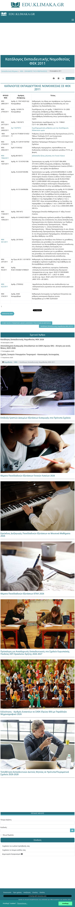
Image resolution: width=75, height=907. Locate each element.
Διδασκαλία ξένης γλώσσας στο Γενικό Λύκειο (48, 156)
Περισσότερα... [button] (22, 903)
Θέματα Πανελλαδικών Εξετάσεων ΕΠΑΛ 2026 (22, 593)
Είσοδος (42, 892)
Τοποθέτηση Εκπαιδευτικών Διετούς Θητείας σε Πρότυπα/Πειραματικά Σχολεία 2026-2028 (34, 773)
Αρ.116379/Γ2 (16, 128)
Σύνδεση (37, 840)
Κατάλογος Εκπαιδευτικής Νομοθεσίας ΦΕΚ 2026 (22, 339)
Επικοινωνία (7, 892)
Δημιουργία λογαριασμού (12, 854)
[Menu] (73, 20)
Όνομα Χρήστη (5, 820)
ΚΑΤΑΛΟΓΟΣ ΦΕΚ (7, 314)
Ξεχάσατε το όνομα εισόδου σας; (14, 850)
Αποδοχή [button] (65, 903)
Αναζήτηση (27, 892)
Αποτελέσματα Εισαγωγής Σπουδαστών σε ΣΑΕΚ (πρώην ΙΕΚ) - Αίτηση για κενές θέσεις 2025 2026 (35, 346)
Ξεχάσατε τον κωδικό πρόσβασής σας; (16, 846)
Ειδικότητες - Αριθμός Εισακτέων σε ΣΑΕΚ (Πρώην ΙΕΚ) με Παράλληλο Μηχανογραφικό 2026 (33, 713)
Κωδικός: (3, 827)
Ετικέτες (35, 892)
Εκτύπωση (70, 78)
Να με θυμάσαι (8, 835)
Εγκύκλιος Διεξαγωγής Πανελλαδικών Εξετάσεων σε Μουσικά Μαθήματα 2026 (35, 534)
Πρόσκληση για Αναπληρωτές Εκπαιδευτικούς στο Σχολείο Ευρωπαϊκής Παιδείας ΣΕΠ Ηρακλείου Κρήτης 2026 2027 (35, 652)
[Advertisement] (37, 36)
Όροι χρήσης (17, 892)
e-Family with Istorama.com (37, 896)
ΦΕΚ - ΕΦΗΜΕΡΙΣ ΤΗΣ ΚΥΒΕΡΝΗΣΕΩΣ (33, 71)
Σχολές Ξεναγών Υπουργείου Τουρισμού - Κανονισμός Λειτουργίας (29, 354)
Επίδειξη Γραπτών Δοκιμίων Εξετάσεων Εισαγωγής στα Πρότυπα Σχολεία (35, 417)
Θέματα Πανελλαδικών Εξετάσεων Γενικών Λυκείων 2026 (27, 475)
